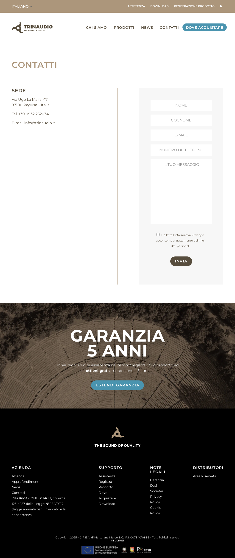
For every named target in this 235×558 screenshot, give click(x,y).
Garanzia (157, 480)
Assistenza (107, 476)
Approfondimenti (25, 482)
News (16, 487)
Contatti (18, 493)
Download (107, 504)
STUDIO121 (117, 540)
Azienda (18, 476)
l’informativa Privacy (187, 235)
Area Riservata (204, 476)
